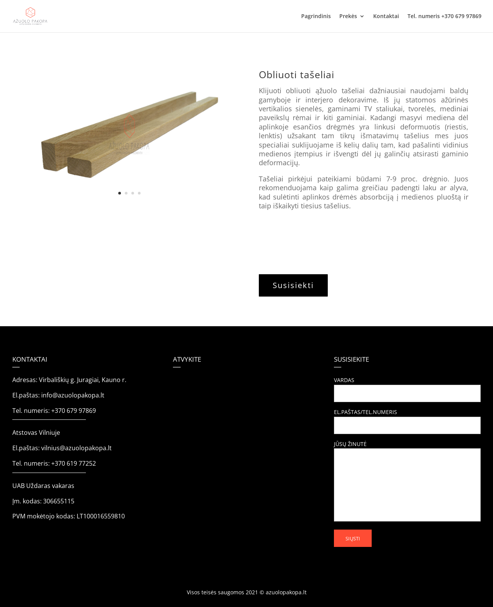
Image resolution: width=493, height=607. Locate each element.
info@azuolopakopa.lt (72, 395)
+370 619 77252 (73, 463)
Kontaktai (386, 16)
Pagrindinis (316, 16)
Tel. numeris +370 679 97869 (444, 16)
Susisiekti (293, 285)
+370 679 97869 (73, 410)
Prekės (348, 16)
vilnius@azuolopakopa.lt (76, 448)
